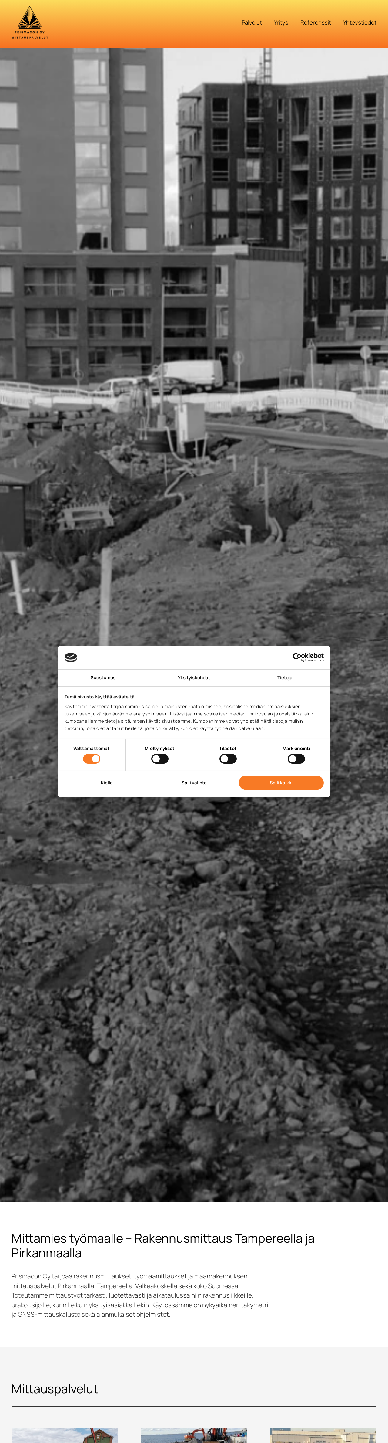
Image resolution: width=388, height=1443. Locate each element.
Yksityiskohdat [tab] (194, 677)
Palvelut (252, 22)
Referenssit (315, 22)
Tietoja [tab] (285, 677)
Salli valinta (194, 782)
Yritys (281, 22)
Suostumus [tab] (103, 677)
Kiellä (107, 782)
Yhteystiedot (359, 22)
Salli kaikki (281, 782)
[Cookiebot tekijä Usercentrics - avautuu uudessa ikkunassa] (297, 657)
